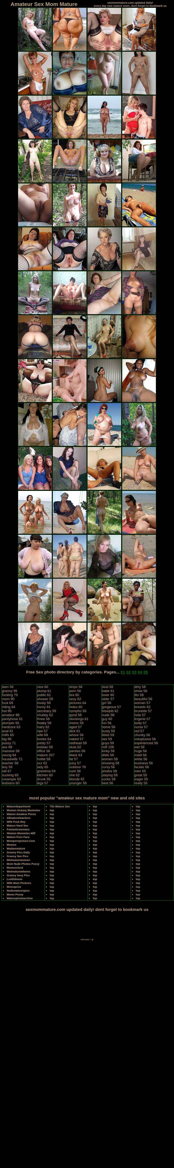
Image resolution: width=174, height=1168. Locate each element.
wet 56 (139, 747)
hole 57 (140, 715)
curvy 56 (108, 767)
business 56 (143, 763)
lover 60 (108, 695)
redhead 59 (78, 743)
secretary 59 (46, 711)
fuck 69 (7, 703)
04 (140, 672)
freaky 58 (44, 723)
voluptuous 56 (145, 739)
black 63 (75, 755)
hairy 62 (43, 727)
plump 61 (44, 691)
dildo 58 (108, 755)
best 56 (107, 783)
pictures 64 (77, 703)
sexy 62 (75, 699)
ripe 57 (42, 731)
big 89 (6, 739)
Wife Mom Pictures (19, 882)
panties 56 (77, 751)
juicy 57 (75, 763)
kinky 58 (108, 751)
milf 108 (108, 747)
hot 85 (7, 711)
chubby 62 (45, 715)
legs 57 (42, 783)
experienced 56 (146, 743)
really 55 (140, 783)
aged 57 (75, 727)
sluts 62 (75, 747)
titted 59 (108, 735)
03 (134, 672)
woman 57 (142, 703)
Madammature (16, 848)
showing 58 (110, 763)
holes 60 (75, 707)
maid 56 (140, 755)
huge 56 (140, 751)
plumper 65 (10, 723)
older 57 (108, 699)
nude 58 (108, 715)
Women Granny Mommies (23, 810)
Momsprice (14, 886)
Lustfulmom (14, 879)
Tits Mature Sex (60, 806)
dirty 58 (140, 687)
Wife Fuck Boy (16, 821)
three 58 (43, 719)
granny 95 (9, 691)
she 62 (74, 775)
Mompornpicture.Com (21, 840)
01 (123, 672)
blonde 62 (76, 779)
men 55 (140, 771)
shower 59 (45, 699)
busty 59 (108, 731)
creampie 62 (11, 779)
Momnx (11, 844)
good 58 (75, 715)
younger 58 (77, 783)
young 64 (9, 755)
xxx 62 (42, 763)
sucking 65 (10, 775)
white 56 (140, 759)
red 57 (139, 731)
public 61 (44, 695)
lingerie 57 (142, 719)
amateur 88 (10, 715)
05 (145, 672)
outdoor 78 (77, 767)
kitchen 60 (45, 775)
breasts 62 (142, 707)
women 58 (110, 759)
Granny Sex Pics (17, 856)
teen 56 (7, 687)
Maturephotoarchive (20, 898)
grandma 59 (46, 771)
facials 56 (141, 767)
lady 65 (42, 767)
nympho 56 (77, 711)
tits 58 (139, 695)
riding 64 (8, 707)
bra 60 (74, 695)
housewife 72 (12, 759)
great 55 (140, 775)
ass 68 (7, 747)
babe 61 (108, 691)
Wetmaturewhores (18, 871)
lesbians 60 (10, 783)
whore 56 (76, 735)
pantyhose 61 (12, 719)
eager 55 (141, 779)
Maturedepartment (19, 806)
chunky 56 (142, 735)
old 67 (6, 771)
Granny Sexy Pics (18, 875)
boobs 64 (44, 739)
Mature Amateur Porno (21, 814)
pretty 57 (43, 743)
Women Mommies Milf (21, 833)
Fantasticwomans (18, 829)
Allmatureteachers (19, 817)
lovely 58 (44, 703)
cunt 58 (74, 771)
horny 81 (43, 707)
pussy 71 (9, 743)
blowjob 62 (110, 711)
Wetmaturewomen (18, 860)
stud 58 (107, 687)
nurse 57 (141, 727)
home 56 (108, 727)
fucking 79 (10, 695)
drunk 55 (43, 779)
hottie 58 (43, 759)
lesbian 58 (45, 747)
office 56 (43, 751)
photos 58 (109, 771)
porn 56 (75, 691)
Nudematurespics (18, 890)
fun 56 (107, 723)
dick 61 (74, 731)
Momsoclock (15, 867)
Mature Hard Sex (17, 825)
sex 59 (107, 739)
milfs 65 (8, 735)
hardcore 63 (11, 727)
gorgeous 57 (111, 707)
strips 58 (75, 687)
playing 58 (110, 775)
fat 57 (73, 759)
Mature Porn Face (18, 837)
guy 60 (107, 719)
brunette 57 (143, 711)
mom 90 (8, 699)
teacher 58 (10, 763)
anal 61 (7, 731)
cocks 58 (109, 779)
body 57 (140, 723)
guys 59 (108, 743)
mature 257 (45, 755)
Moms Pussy (15, 894)
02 (128, 672)
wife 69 (42, 735)
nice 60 (42, 687)
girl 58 (106, 703)
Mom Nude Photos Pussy (23, 863)
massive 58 (10, 751)
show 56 (140, 691)
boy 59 (7, 767)
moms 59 (76, 723)
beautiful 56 (143, 699)
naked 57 (76, 739)
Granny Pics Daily (18, 852)
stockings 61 (78, 719)
